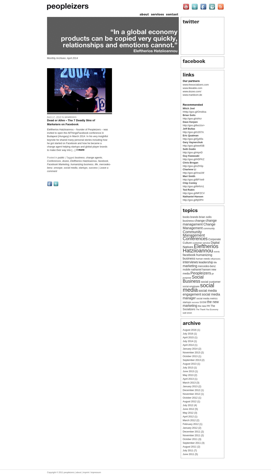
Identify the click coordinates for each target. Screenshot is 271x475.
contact (172, 14)
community (209, 228)
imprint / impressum (92, 472)
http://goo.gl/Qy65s (193, 138)
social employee (191, 286)
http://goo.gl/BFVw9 (193, 179)
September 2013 (192, 360)
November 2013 (191, 352)
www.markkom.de (192, 94)
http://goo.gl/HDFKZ (193, 159)
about (144, 14)
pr (213, 273)
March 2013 (189, 382)
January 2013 (190, 386)
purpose (187, 277)
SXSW (203, 302)
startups (83, 167)
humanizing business (82, 164)
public (61, 157)
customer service (201, 243)
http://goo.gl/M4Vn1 (193, 186)
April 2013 (188, 378)
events (217, 251)
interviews (190, 262)
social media (70, 167)
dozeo (65, 161)
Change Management (199, 226)
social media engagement (200, 292)
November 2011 (191, 435)
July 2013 (188, 367)
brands (194, 217)
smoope (58, 167)
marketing (190, 266)
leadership (206, 262)
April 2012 (188, 416)
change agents (94, 157)
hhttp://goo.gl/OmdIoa (194, 111)
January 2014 (190, 348)
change (200, 220)
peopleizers (70, 117)
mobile (186, 269)
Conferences (54, 161)
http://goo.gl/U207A (193, 132)
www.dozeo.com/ (192, 91)
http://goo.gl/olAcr (192, 118)
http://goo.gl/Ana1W (193, 172)
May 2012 (188, 412)
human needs (203, 258)
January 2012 (190, 427)
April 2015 (188, 337)
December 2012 (191, 390)
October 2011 (190, 439)
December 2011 (191, 431)
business (79, 157)
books (186, 217)
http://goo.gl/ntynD (193, 152)
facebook (103, 161)
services (157, 14)
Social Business (193, 279)
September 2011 (192, 442)
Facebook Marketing (58, 164)
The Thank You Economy (207, 309)
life (96, 164)
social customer (211, 281)
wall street (187, 313)
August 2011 (189, 446)
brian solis (205, 216)
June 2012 (188, 409)
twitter (191, 22)
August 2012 (189, 401)
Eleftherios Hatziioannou (83, 161)
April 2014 (188, 345)
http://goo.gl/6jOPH (193, 200)
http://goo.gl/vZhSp (193, 166)
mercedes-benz (207, 266)
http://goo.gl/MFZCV (194, 193)
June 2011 (188, 454)
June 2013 (188, 371)
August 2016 (189, 329)
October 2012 (190, 397)
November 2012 (191, 394)
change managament (200, 222)
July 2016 (188, 333)
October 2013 (190, 356)
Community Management (194, 233)
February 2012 (191, 424)
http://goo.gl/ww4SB (193, 145)
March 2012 (189, 420)
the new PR (204, 306)
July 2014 (188, 341)
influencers (215, 259)
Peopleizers (200, 273)
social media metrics (207, 298)
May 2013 (188, 375)
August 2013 (189, 363)
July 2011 (188, 450)
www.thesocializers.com (196, 84)
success (93, 167)
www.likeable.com (192, 88)
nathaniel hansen (201, 269)
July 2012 (188, 405)
